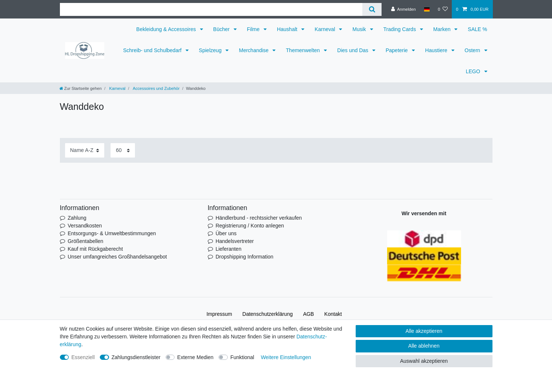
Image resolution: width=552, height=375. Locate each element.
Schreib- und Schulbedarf (153, 50)
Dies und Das (353, 50)
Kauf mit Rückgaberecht (95, 249)
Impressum (219, 314)
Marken (442, 29)
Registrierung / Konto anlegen (250, 226)
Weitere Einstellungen (286, 357)
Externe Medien (195, 357)
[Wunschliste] (443, 9)
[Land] (427, 9)
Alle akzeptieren (424, 331)
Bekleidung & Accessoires (166, 29)
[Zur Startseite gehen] (81, 88)
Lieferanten (228, 249)
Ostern (473, 50)
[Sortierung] (84, 150)
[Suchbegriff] (211, 9)
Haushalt (288, 29)
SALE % (477, 29)
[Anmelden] (403, 9)
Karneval (325, 29)
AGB (308, 314)
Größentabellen (86, 241)
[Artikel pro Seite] (123, 150)
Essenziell (83, 357)
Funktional (242, 357)
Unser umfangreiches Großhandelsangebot (117, 257)
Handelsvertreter (235, 241)
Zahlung (77, 218)
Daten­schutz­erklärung (268, 314)
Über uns (226, 233)
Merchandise (254, 50)
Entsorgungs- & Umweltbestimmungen (112, 233)
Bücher (222, 29)
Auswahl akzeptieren (424, 361)
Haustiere (437, 50)
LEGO (474, 71)
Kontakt (333, 314)
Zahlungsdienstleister (136, 357)
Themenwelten (303, 50)
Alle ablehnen (424, 346)
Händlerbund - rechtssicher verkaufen (259, 218)
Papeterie (397, 50)
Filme (254, 29)
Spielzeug (211, 50)
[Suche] (371, 9)
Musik (359, 29)
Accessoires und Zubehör (155, 88)
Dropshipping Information (244, 257)
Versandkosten (85, 226)
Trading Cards (400, 29)
